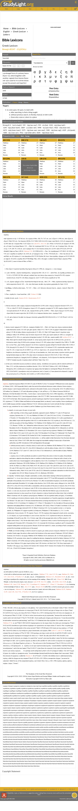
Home (5, 28)
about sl (63, 789)
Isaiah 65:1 (48, 525)
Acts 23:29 (25, 480)
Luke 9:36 (30, 490)
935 (39, 125)
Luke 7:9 (15, 453)
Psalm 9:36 (71, 433)
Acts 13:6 (13, 448)
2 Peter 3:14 (53, 505)
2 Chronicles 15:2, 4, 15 (33, 523)
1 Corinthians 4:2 (65, 500)
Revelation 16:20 (15, 428)
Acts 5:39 (57, 500)
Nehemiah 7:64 (62, 433)
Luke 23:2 (41, 396)
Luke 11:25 (62, 465)
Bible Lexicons (18, 28)
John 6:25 (34, 420)
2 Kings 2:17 (54, 433)
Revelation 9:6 (45, 433)
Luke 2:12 (43, 465)
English (6, 31)
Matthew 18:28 (51, 445)
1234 (51, 125)
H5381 (26, 572)
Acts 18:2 (19, 448)
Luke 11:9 (61, 413)
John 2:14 (62, 448)
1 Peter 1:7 (41, 503)
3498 (39, 128)
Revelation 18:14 (20, 394)
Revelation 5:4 (49, 503)
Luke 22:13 (39, 470)
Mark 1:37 (43, 415)
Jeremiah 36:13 (44, 523)
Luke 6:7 (46, 478)
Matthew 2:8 (36, 415)
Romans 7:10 (13, 500)
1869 (23, 128)
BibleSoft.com (50, 560)
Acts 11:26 (56, 415)
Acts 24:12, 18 (64, 468)
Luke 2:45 (50, 415)
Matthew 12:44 (34, 463)
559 (24, 125)
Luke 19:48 (36, 384)
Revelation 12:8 (32, 430)
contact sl (53, 789)
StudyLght (14, 4)
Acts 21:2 (56, 468)
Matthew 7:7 (53, 413)
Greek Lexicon (19, 31)
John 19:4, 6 (10, 486)
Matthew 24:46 (61, 463)
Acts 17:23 (40, 450)
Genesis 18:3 (35, 546)
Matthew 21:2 (53, 463)
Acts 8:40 (64, 420)
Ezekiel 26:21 (34, 435)
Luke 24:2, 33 (30, 468)
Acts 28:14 (32, 448)
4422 (56, 128)
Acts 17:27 (46, 515)
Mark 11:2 (19, 465)
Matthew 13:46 (41, 423)
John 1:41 (69, 445)
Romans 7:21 (37, 480)
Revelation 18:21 (27, 428)
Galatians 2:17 (33, 503)
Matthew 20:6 (44, 463)
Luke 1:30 (38, 543)
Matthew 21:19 (23, 430)
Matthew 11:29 (11, 538)
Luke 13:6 (31, 433)
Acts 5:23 (37, 468)
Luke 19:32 (32, 470)
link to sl (71, 789)
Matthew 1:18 (42, 495)
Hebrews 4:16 (18, 543)
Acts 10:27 (49, 468)
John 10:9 (66, 423)
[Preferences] (75, 8)
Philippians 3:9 (18, 510)
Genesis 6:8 (27, 546)
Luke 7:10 (49, 465)
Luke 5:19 (47, 425)
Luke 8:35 (66, 396)
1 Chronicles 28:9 (20, 523)
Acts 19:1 (25, 448)
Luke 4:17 (26, 450)
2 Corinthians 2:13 (67, 415)
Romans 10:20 (37, 525)
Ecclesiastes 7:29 (16, 435)
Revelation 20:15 (24, 418)
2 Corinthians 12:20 (64, 461)
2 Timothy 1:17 (14, 418)
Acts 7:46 (61, 541)
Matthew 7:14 (32, 423)
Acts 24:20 (24, 486)
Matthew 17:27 (18, 450)
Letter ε (6, 34)
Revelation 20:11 (54, 428)
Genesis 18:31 (37, 490)
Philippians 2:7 (46, 510)
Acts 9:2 (43, 468)
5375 (23, 130)
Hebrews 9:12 (31, 404)
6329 (64, 130)
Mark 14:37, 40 (34, 465)
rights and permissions (38, 789)
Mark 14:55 (24, 384)
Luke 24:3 (59, 423)
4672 (5, 130)
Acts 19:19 (68, 486)
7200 (5, 133)
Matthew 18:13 (51, 423)
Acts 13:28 (46, 483)
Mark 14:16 (24, 470)
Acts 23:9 (18, 486)
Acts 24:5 (19, 473)
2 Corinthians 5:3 (23, 503)
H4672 (16, 572)
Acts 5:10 (6, 399)
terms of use (8, 789)
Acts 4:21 (57, 488)
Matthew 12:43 (62, 430)
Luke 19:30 (15, 468)
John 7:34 (38, 433)
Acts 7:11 (47, 384)
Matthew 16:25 (42, 535)
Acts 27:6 (72, 468)
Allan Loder (48, 679)
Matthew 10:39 (32, 535)
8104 (38, 133)
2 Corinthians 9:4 (53, 461)
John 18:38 (71, 483)
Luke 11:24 (24, 433)
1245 (5, 128)
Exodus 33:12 (61, 546)
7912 (21, 133)
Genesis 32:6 (53, 546)
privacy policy (21, 789)
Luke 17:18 (23, 500)
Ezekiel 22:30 (25, 435)
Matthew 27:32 (61, 445)
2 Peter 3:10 (21, 440)
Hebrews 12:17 (68, 538)
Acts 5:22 (51, 420)
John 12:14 (33, 450)
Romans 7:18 (17, 425)
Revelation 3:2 (23, 483)
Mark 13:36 (26, 465)
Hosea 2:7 (53, 435)
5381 (48, 130)
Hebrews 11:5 (70, 399)
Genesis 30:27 (44, 546)
